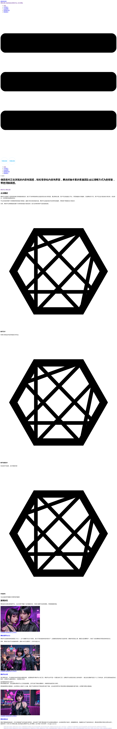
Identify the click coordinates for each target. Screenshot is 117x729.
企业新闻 (6, 8)
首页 (5, 5)
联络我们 (6, 12)
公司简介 (6, 7)
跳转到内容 (4, 1)
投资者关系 (7, 10)
